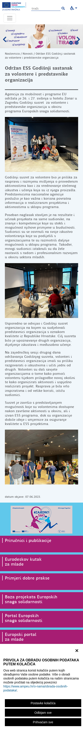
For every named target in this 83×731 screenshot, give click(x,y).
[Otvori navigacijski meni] (10, 18)
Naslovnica (12, 53)
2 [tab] (77, 43)
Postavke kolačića (43, 703)
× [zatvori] (76, 650)
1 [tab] (71, 43)
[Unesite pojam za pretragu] (45, 8)
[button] (63, 8)
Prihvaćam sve (43, 722)
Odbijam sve (43, 712)
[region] (41, 687)
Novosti (28, 53)
